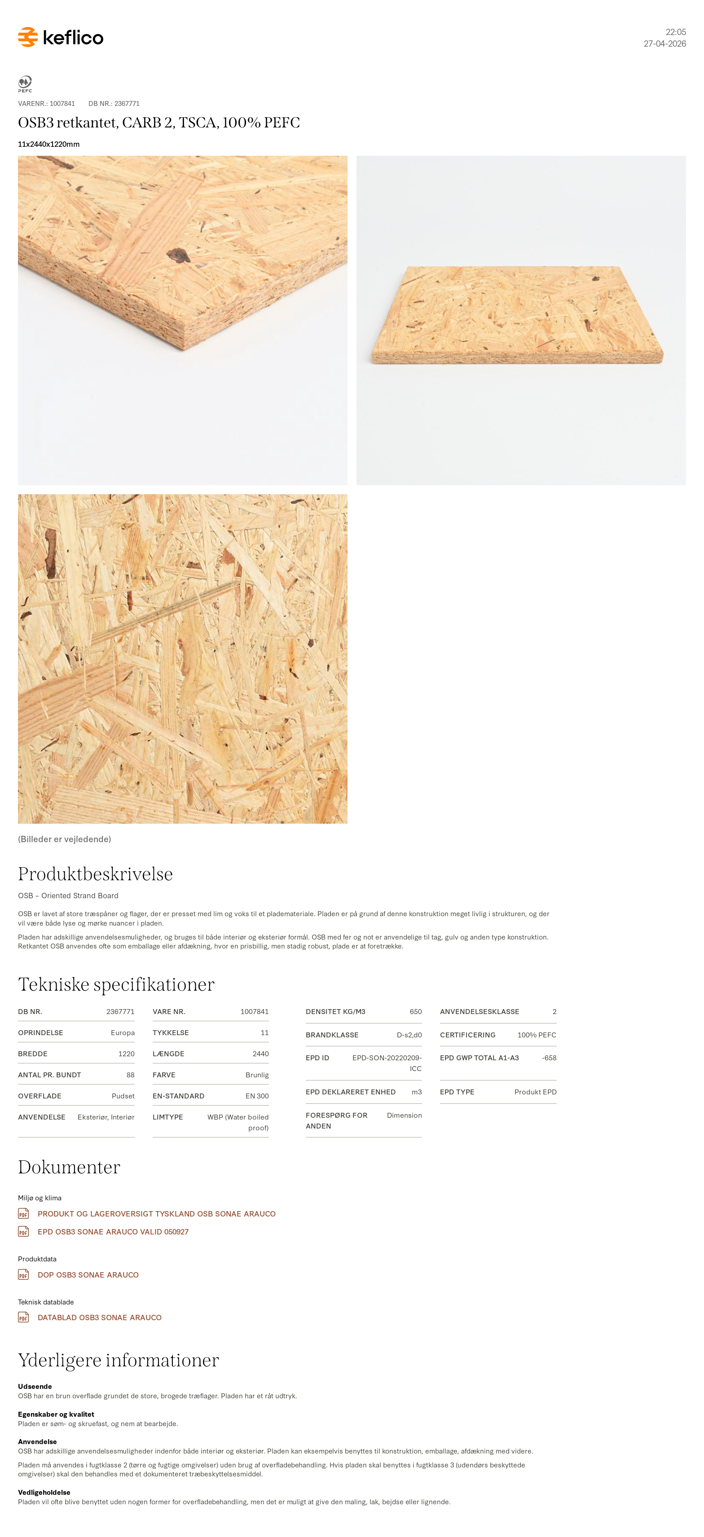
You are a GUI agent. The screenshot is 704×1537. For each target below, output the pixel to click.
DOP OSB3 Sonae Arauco (78, 1274)
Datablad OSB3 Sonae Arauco (90, 1317)
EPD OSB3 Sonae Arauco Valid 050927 (103, 1231)
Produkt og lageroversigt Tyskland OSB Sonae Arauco (147, 1213)
